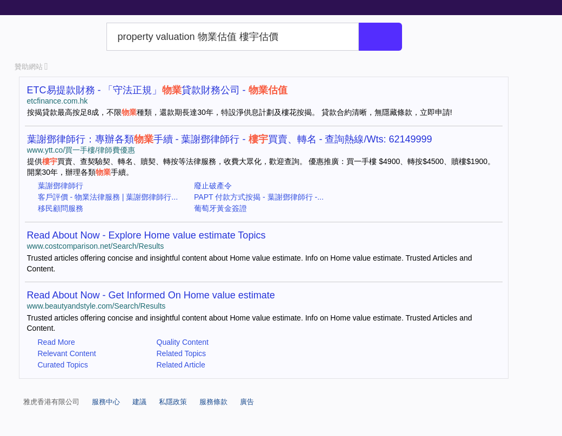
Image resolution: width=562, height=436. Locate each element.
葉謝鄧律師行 (60, 185)
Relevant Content (67, 353)
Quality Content (183, 342)
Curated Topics (63, 364)
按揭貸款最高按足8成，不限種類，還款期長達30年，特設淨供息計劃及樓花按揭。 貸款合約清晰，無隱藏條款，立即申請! (239, 112)
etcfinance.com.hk (57, 101)
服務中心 (106, 402)
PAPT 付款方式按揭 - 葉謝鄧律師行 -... (259, 197)
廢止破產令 (213, 185)
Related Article (181, 364)
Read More (56, 342)
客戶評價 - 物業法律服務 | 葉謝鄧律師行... (108, 197)
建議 (139, 402)
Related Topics (181, 353)
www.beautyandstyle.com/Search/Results (96, 306)
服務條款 (213, 402)
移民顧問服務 (60, 208)
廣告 (247, 402)
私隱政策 (173, 402)
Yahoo (58, 36)
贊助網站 (31, 67)
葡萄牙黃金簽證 (220, 208)
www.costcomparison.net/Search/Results (95, 246)
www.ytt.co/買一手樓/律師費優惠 (81, 150)
